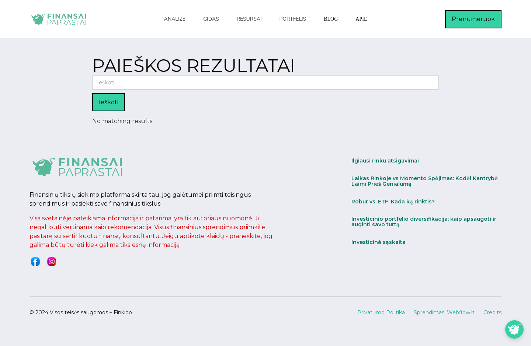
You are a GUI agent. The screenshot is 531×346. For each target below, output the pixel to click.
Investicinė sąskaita (378, 242)
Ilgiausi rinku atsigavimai (385, 160)
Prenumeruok (473, 18)
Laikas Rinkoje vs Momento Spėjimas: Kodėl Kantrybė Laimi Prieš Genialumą (424, 181)
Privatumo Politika (381, 312)
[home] (59, 19)
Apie (361, 19)
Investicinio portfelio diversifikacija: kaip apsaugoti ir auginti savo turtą (423, 222)
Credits (492, 312)
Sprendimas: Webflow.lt (444, 312)
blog (331, 19)
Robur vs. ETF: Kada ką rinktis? (393, 201)
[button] (174, 19)
